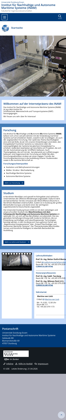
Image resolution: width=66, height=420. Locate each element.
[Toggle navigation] (5, 17)
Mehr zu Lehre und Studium (15, 242)
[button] (1, 66)
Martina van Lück (52, 299)
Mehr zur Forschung (12, 183)
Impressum (41, 363)
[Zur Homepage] (33, 2)
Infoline (8, 363)
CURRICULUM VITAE (44, 266)
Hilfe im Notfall (24, 363)
